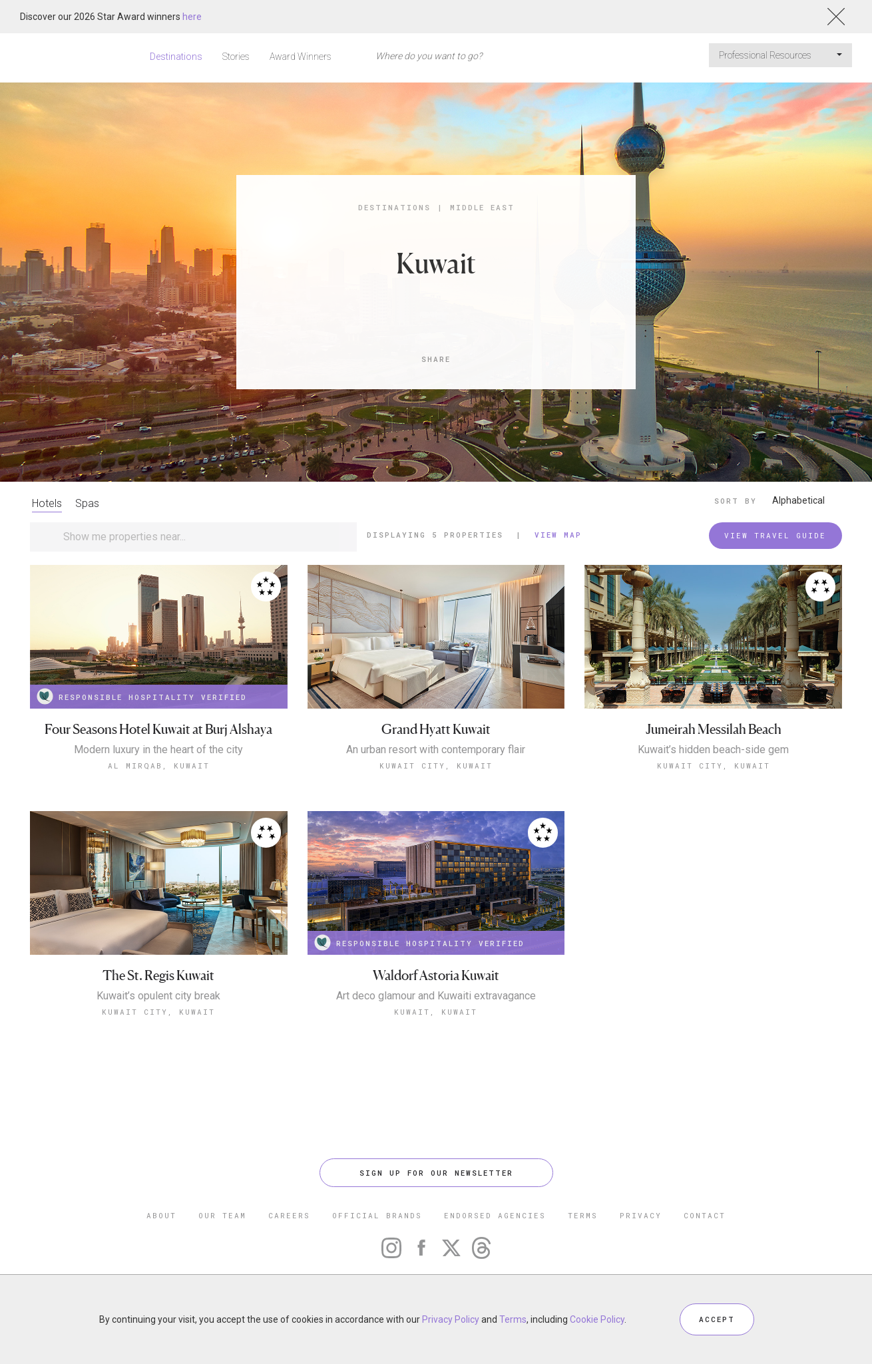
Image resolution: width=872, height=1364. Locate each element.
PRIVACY (641, 1215)
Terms (513, 1319)
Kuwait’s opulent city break (158, 996)
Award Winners (300, 56)
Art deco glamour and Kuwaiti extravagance (436, 996)
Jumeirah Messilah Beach (713, 729)
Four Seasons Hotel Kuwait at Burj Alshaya (158, 729)
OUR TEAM (222, 1215)
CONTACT (705, 1215)
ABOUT (161, 1215)
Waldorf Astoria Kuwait (436, 975)
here (192, 16)
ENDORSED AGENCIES (495, 1215)
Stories (236, 56)
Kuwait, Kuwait (435, 1012)
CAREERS (289, 1215)
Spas (87, 503)
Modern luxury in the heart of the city (158, 750)
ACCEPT (717, 1319)
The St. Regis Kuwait (158, 975)
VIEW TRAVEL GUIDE (775, 535)
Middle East (482, 207)
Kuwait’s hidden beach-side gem (713, 750)
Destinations (176, 56)
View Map (558, 535)
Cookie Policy (597, 1319)
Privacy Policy (450, 1319)
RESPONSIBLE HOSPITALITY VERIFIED (142, 696)
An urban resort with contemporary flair (435, 750)
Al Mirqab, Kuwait (159, 765)
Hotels (47, 503)
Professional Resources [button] (780, 55)
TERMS (583, 1215)
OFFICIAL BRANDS (377, 1215)
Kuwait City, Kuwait (436, 765)
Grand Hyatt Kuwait (436, 729)
